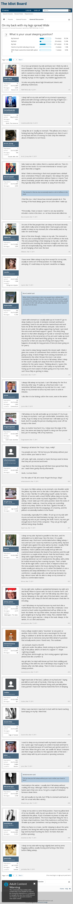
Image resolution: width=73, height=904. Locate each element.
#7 (69, 375)
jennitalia (7, 858)
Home (62, 889)
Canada (16, 869)
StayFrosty (8, 502)
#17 (69, 766)
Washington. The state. (11, 615)
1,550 (16, 281)
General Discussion (16, 28)
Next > (21, 60)
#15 (69, 701)
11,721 (16, 834)
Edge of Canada (13, 735)
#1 (69, 90)
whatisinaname (9, 460)
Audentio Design (43, 902)
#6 (69, 285)
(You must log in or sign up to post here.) (59, 875)
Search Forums (8, 14)
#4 (69, 217)
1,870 (16, 246)
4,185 (16, 186)
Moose (6, 548)
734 (17, 152)
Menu (5, 10)
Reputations (29, 14)
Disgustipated (9, 427)
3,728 (16, 796)
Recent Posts (18, 14)
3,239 (16, 88)
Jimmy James (8, 602)
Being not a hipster (12, 285)
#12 (69, 581)
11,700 (16, 314)
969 (17, 436)
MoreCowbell (9, 177)
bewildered (8, 823)
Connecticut (14, 406)
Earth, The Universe (12, 123)
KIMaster (7, 237)
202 (17, 472)
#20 (69, 869)
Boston (16, 766)
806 (17, 867)
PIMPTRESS (32, 28)
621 (17, 701)
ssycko (6, 272)
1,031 (16, 119)
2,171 (16, 611)
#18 (69, 803)
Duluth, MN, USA (13, 156)
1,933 (16, 404)
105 (17, 557)
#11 (69, 528)
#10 (69, 481)
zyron (6, 395)
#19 (69, 838)
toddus (6, 692)
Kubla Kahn (8, 305)
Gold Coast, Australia (12, 440)
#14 (69, 672)
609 (17, 731)
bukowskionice (9, 644)
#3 (69, 156)
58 (17, 653)
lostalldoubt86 (9, 110)
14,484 (16, 764)
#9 (69, 439)
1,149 (16, 511)
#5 (69, 252)
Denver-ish (14, 90)
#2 (69, 123)
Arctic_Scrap (8, 143)
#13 (69, 623)
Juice (5, 755)
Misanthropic (9, 787)
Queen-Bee (8, 722)
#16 (69, 735)
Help (66, 889)
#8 (69, 406)
